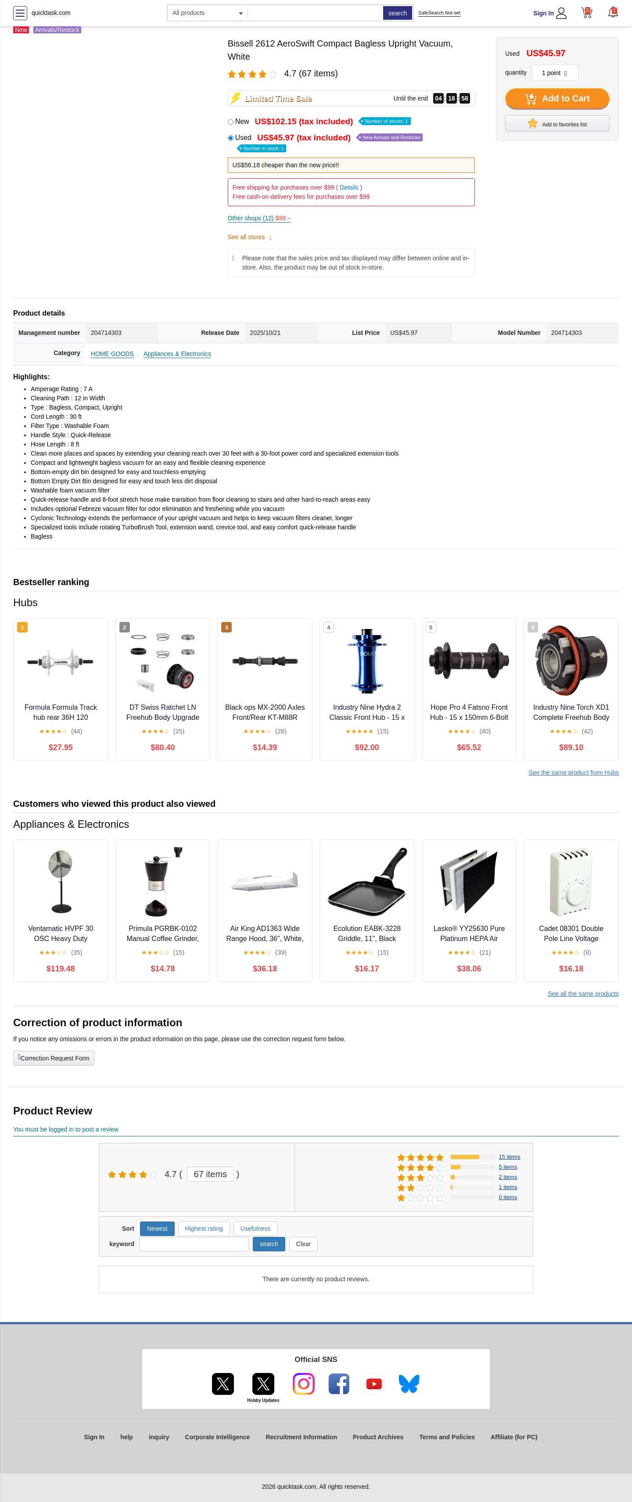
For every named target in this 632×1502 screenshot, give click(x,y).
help (126, 1437)
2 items (508, 1177)
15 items (510, 1156)
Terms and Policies (447, 1437)
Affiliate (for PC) (514, 1437)
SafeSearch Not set (439, 12)
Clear (303, 1243)
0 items (508, 1197)
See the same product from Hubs (574, 772)
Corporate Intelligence (217, 1437)
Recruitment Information (301, 1437)
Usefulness (256, 1228)
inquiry (159, 1437)
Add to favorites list (557, 123)
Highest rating (204, 1228)
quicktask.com (51, 12)
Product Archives (378, 1437)
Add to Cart (557, 99)
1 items (508, 1187)
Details (349, 187)
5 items (508, 1167)
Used (329, 142)
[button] (613, 12)
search (397, 13)
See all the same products (583, 993)
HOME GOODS (112, 353)
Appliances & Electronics (177, 353)
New (323, 121)
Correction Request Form (54, 1057)
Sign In (543, 13)
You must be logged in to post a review (65, 1129)
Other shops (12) (259, 218)
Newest (157, 1228)
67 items (210, 1174)
